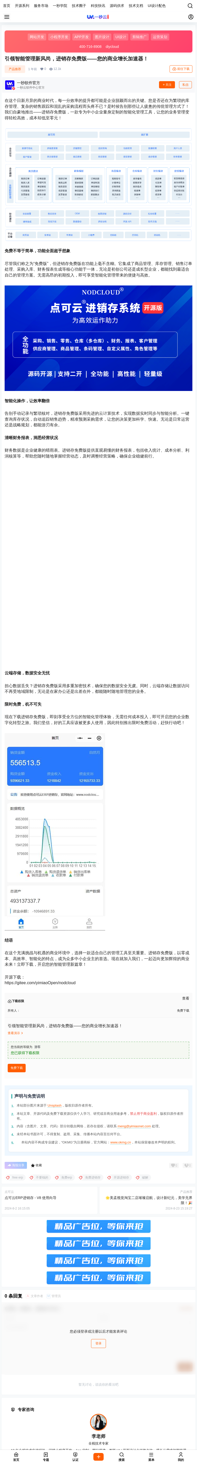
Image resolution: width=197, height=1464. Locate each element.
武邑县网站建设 (86, 1423)
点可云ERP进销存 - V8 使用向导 (30, 1062)
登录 (98, 1208)
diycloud (112, 47)
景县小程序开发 (68, 1429)
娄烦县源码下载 (154, 1440)
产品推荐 (15, 69)
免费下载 (17, 933)
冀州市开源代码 (125, 1429)
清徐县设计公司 (97, 1440)
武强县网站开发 (114, 1423)
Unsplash (54, 970)
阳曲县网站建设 (125, 1440)
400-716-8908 (90, 47)
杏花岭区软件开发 (134, 1435)
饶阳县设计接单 (143, 1423)
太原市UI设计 (48, 1435)
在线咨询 (84, 1330)
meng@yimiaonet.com (134, 991)
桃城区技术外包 (28, 1423)
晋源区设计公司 (68, 1440)
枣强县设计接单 (57, 1423)
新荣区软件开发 (158, 1446)
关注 (167, 85)
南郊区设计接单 (129, 1446)
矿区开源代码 (102, 1446)
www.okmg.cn (120, 1007)
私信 (185, 85)
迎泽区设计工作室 (102, 1435)
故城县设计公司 (39, 1429)
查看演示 (16, 898)
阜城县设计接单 (97, 1429)
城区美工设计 (77, 1446)
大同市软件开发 (50, 1446)
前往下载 (181, 69)
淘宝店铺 (113, 1330)
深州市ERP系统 (154, 1429)
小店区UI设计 (73, 1435)
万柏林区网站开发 (37, 1440)
